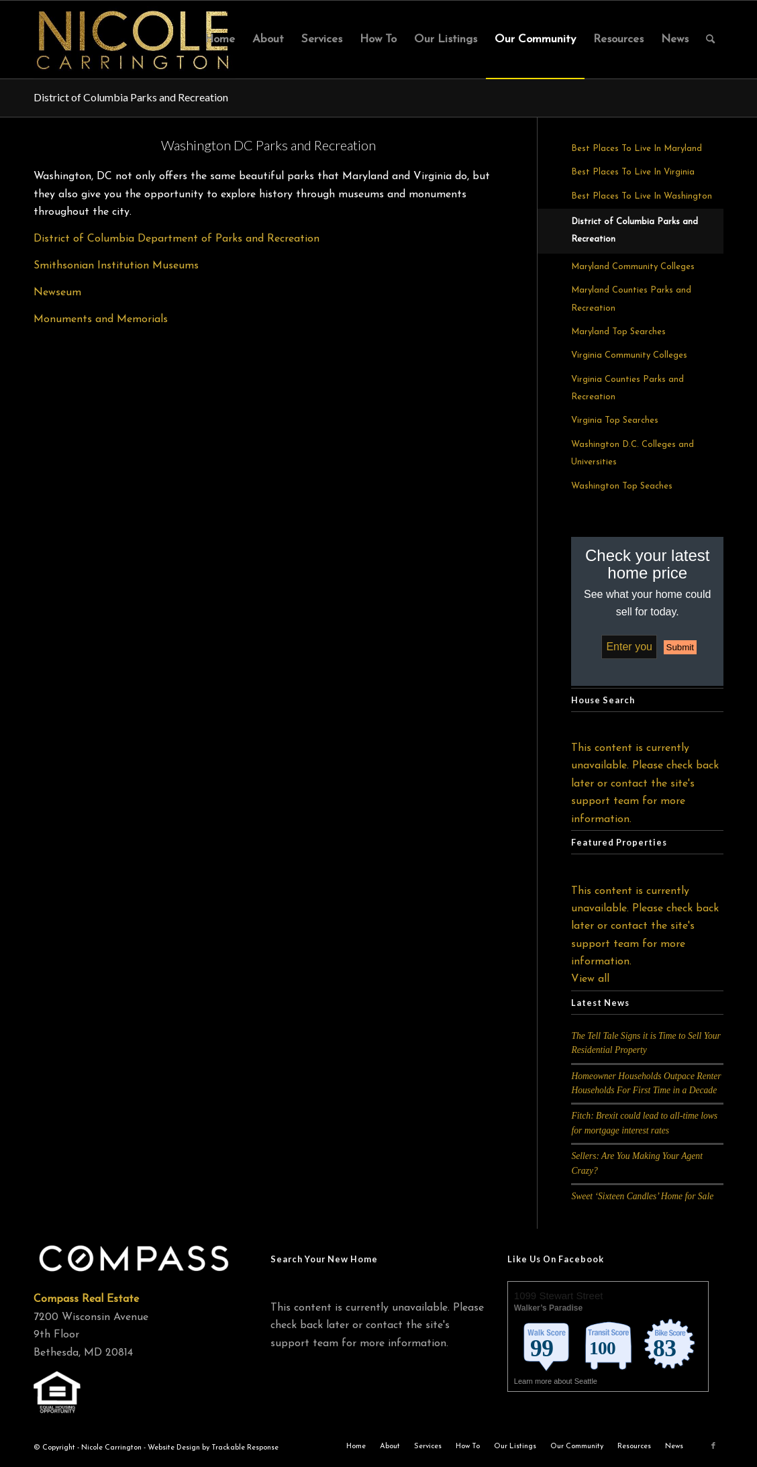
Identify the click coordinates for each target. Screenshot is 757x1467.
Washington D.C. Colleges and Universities (632, 453)
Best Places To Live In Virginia (633, 172)
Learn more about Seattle (556, 1381)
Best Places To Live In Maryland (636, 148)
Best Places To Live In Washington (641, 196)
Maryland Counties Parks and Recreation (631, 299)
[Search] (710, 40)
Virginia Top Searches (614, 420)
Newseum (57, 292)
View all (590, 979)
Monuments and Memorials (101, 319)
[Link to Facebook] (713, 1446)
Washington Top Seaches (621, 486)
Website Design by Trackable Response (213, 1448)
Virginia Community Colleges (629, 355)
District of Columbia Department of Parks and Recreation (176, 239)
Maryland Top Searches (618, 331)
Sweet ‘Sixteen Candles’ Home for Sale (642, 1196)
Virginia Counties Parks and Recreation (627, 388)
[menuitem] (220, 40)
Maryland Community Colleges (633, 266)
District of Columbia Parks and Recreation (131, 97)
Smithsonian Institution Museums (116, 265)
